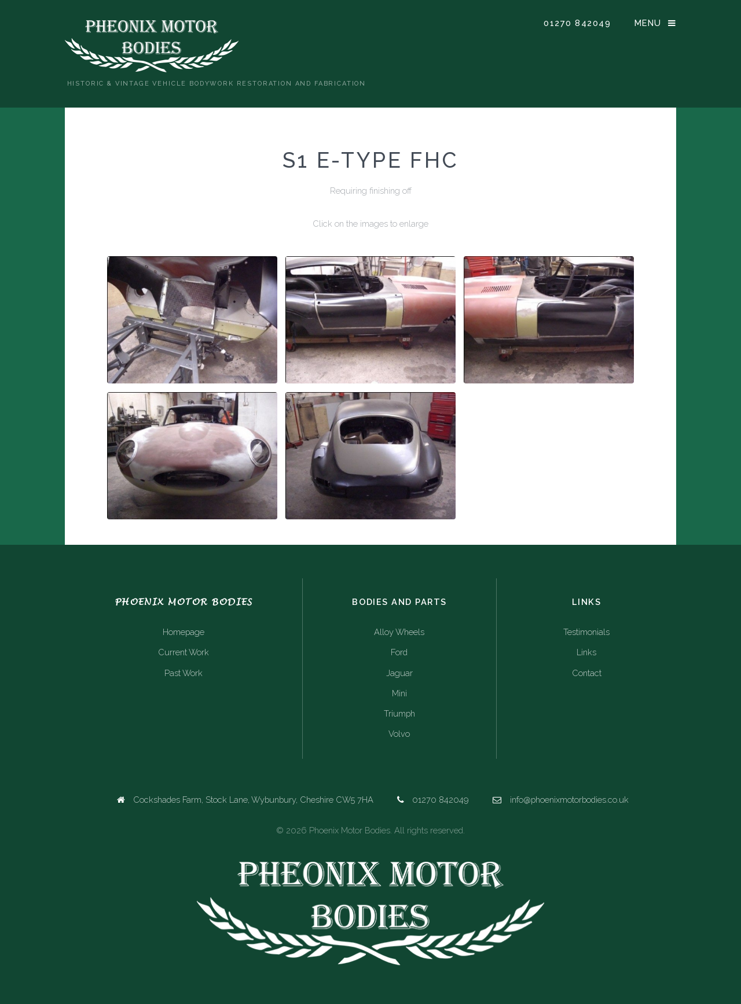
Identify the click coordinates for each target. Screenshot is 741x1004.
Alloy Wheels (399, 632)
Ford (399, 652)
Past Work (183, 673)
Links (586, 652)
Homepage (183, 632)
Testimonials (586, 632)
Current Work (183, 652)
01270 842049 (577, 23)
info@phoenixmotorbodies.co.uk (569, 799)
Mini (399, 693)
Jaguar (399, 673)
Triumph (399, 713)
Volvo (399, 734)
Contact (586, 673)
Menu (648, 23)
